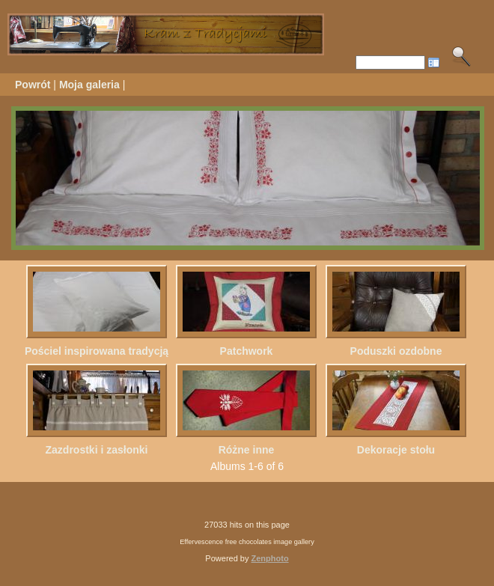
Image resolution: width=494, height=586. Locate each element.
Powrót (32, 85)
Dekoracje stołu (396, 450)
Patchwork (246, 351)
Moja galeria (89, 85)
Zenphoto (270, 558)
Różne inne (247, 450)
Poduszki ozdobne (396, 351)
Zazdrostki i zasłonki (97, 450)
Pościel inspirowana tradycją (96, 351)
